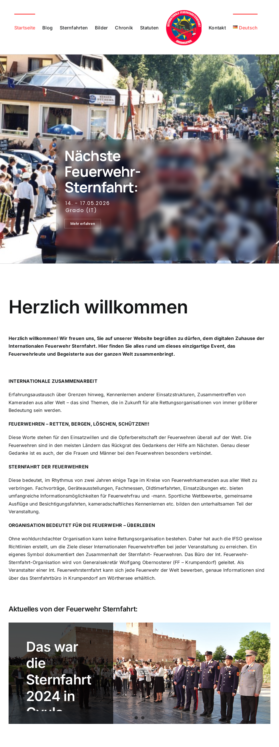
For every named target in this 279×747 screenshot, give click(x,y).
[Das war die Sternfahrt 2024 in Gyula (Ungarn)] (139, 673)
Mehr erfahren (82, 224)
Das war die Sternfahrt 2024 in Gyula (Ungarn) (58, 687)
